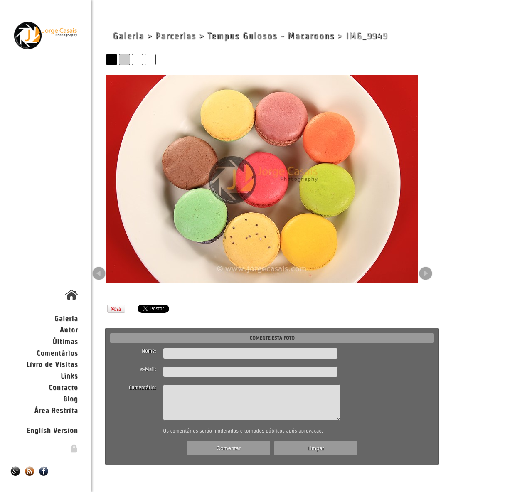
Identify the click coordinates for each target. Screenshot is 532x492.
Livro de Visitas (52, 364)
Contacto (63, 387)
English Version (52, 430)
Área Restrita (56, 410)
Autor (69, 329)
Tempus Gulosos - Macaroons (271, 36)
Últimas (65, 341)
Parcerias (175, 36)
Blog (70, 398)
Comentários (57, 353)
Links (69, 375)
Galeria (66, 318)
